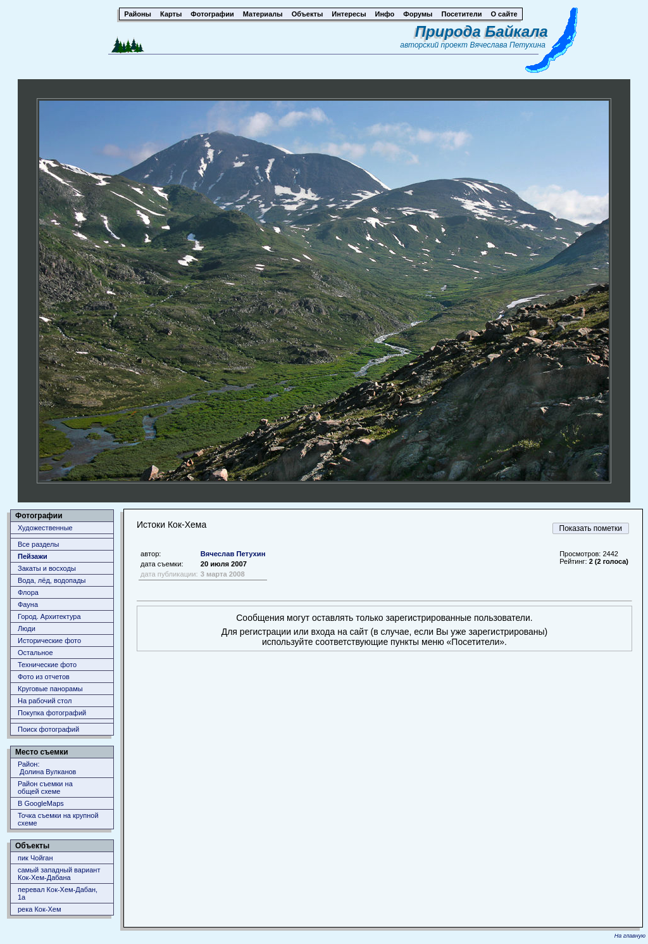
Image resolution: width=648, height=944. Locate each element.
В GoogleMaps (41, 803)
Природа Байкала (481, 31)
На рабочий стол (45, 701)
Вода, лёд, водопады (51, 580)
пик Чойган (35, 858)
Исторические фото (49, 640)
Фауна (28, 604)
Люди (26, 628)
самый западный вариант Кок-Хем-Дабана (59, 873)
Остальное (35, 652)
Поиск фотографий (48, 729)
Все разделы (38, 544)
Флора (28, 592)
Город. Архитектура (49, 616)
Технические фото (47, 664)
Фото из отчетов (44, 676)
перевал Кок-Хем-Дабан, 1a (57, 893)
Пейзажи (32, 556)
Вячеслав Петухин (233, 554)
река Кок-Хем (39, 909)
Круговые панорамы (50, 688)
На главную (629, 936)
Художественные (45, 528)
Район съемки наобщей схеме (45, 787)
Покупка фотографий (52, 713)
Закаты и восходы (47, 568)
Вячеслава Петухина (507, 45)
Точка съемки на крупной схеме (58, 819)
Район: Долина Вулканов (47, 767)
